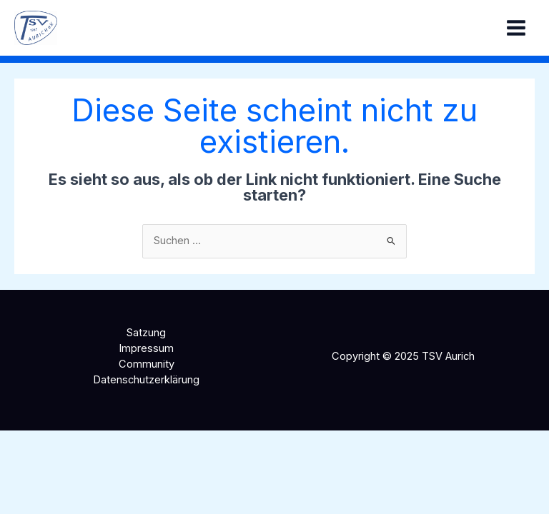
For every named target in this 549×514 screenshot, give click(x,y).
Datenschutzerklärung (146, 379)
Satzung (146, 332)
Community (146, 364)
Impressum (146, 348)
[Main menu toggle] (516, 27)
